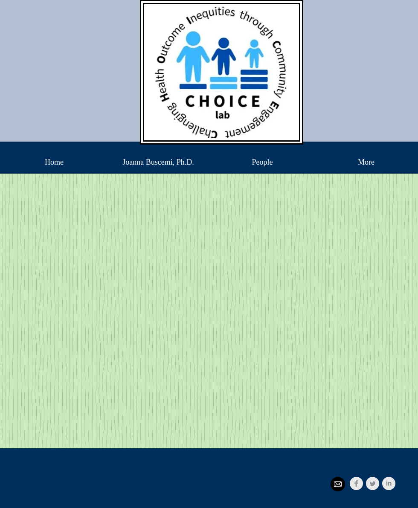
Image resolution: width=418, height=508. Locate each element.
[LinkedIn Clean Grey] (388, 483)
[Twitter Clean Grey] (372, 483)
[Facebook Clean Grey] (356, 483)
